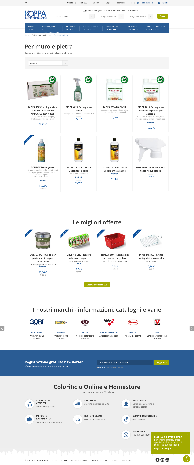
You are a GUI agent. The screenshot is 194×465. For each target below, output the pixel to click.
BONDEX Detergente (42, 167)
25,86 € (78, 182)
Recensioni (120, 3)
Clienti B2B (82, 3)
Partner (114, 460)
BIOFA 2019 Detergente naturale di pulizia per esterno (150, 110)
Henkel (133, 333)
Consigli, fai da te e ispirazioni (155, 28)
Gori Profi (36, 333)
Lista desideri (145, 3)
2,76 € (78, 268)
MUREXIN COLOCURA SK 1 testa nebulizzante (150, 169)
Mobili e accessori (133, 28)
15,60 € (114, 117)
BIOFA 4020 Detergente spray (78, 109)
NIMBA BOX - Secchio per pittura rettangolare (115, 256)
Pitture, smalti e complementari (50, 29)
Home (27, 35)
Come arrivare (127, 460)
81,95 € (43, 275)
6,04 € (115, 269)
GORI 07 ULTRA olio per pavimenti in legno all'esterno (43, 258)
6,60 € (151, 269)
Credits (54, 460)
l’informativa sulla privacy (114, 367)
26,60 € (114, 179)
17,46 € (43, 188)
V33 (157, 333)
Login (108, 3)
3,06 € (78, 271)
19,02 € (150, 127)
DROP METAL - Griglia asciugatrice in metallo (151, 256)
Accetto (111, 367)
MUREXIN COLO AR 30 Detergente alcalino (114, 169)
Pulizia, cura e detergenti (90, 28)
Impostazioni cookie (98, 460)
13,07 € (78, 118)
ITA (26, 3)
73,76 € (43, 272)
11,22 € (43, 185)
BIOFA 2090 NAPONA (114, 107)
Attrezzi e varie (70, 28)
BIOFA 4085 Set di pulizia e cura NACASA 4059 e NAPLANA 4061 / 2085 (42, 110)
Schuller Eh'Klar (109, 333)
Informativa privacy (79, 460)
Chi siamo (97, 3)
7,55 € (150, 176)
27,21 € (43, 124)
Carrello (163, 3)
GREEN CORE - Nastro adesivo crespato (79, 256)
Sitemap (64, 460)
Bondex (61, 333)
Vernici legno (31, 28)
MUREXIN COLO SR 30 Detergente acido (79, 169)
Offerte (69, 3)
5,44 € (115, 266)
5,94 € (151, 266)
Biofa (85, 333)
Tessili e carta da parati (113, 28)
